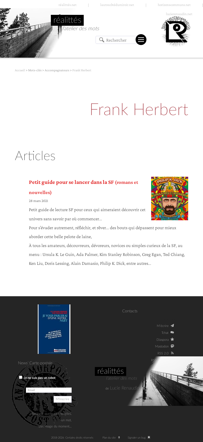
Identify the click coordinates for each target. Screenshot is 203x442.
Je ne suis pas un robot (37, 378)
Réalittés (110, 371)
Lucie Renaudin (125, 388)
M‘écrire (163, 326)
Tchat (165, 333)
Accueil (20, 70)
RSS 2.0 (163, 353)
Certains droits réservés (81, 437)
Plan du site (112, 437)
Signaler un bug (140, 437)
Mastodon (162, 346)
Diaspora (163, 340)
